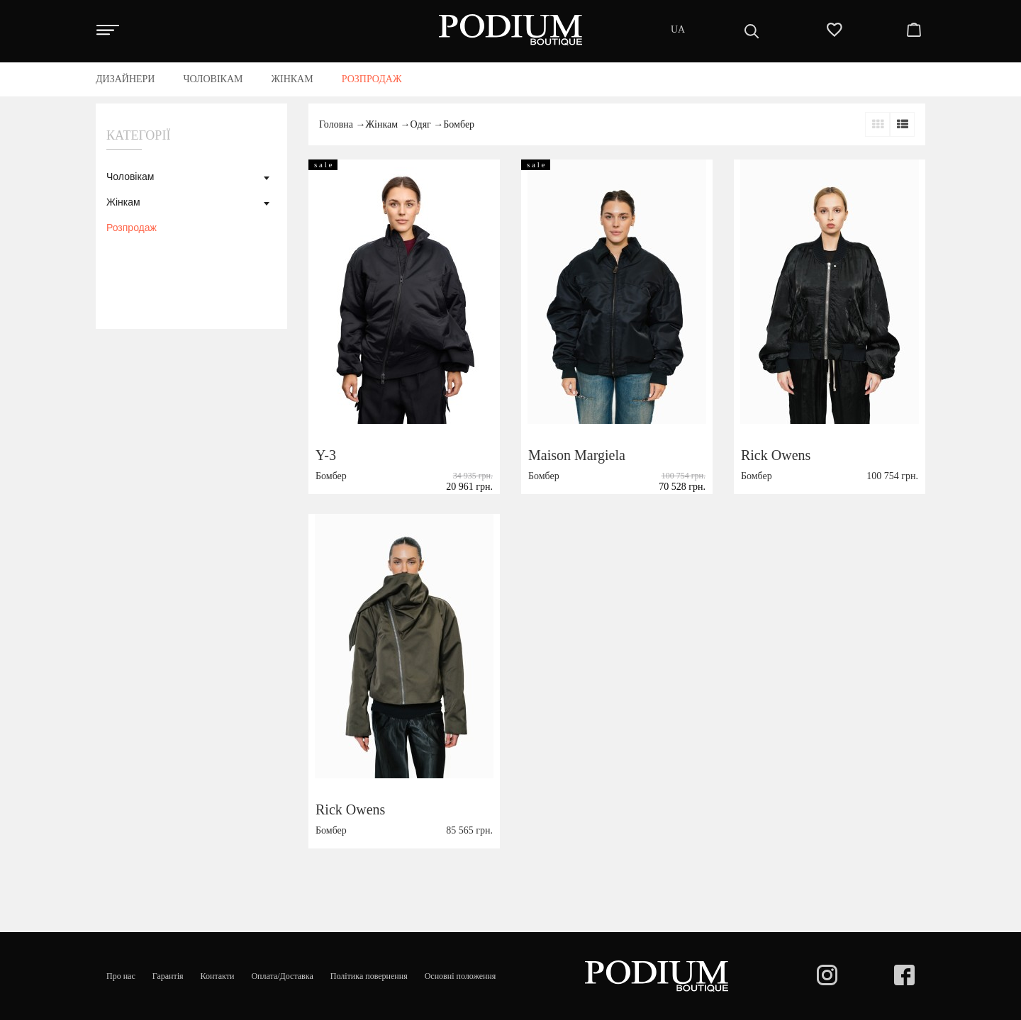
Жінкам (123, 202)
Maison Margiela (576, 455)
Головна (336, 124)
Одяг (421, 124)
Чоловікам (130, 176)
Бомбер (458, 124)
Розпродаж (131, 227)
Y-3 (326, 455)
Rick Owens (775, 455)
